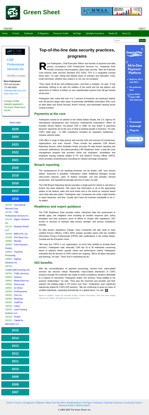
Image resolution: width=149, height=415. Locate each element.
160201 (8, 309)
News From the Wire (55, 403)
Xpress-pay (19, 284)
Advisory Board (83, 405)
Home (5, 33)
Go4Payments (20, 291)
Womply (17, 241)
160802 (8, 252)
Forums (15, 33)
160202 (8, 306)
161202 (8, 205)
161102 (8, 219)
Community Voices (132, 403)
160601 (8, 281)
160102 (8, 317)
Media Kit (113, 33)
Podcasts (97, 403)
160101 (8, 320)
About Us (126, 33)
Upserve (18, 277)
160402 (8, 291)
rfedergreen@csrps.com (15, 90)
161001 (8, 237)
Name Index (15, 122)
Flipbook (40, 403)
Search (142, 40)
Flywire (17, 317)
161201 (8, 212)
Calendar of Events (113, 403)
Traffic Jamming (21, 273)
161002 (8, 234)
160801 (8, 259)
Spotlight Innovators (95, 33)
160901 (8, 245)
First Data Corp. (21, 237)
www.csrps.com (11, 94)
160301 (8, 302)
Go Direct (18, 288)
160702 (8, 266)
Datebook (28, 33)
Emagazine (28, 403)
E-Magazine (43, 33)
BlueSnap (18, 299)
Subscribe (8, 29)
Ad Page (77, 33)
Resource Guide (60, 33)
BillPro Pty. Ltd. (21, 234)
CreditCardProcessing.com (17, 270)
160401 (8, 295)
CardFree (18, 302)
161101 (8, 226)
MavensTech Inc (21, 281)
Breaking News (74, 403)
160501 (8, 288)
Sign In (142, 29)
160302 (8, 299)
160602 (8, 277)
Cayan (17, 306)
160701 (8, 273)
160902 (8, 241)
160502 (8, 284)
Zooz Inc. (18, 295)
